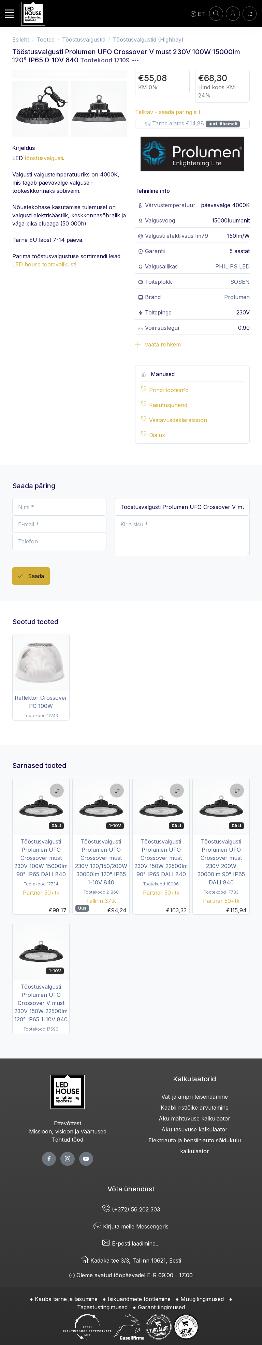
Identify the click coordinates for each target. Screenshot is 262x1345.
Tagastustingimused (102, 1307)
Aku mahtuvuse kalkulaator (194, 1118)
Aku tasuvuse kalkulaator (194, 1129)
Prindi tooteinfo (169, 390)
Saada (31, 576)
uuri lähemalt (222, 123)
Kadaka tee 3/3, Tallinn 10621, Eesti (131, 1260)
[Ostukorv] (250, 13)
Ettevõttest (67, 1123)
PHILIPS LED (232, 266)
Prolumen (237, 297)
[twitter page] (67, 1159)
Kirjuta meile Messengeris (131, 1226)
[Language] (198, 13)
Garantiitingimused (161, 1307)
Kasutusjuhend (168, 405)
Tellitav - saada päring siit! (168, 112)
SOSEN (240, 281)
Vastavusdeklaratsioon (178, 420)
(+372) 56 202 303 (131, 1209)
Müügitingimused (202, 1299)
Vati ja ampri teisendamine (194, 1096)
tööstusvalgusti (44, 158)
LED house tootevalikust (43, 264)
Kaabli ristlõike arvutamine (195, 1107)
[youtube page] (86, 1159)
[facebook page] (49, 1159)
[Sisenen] (233, 13)
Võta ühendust (131, 1189)
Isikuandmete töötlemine (139, 1299)
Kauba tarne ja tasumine (66, 1299)
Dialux (157, 435)
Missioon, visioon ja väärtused (67, 1131)
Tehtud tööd (67, 1139)
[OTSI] (216, 13)
